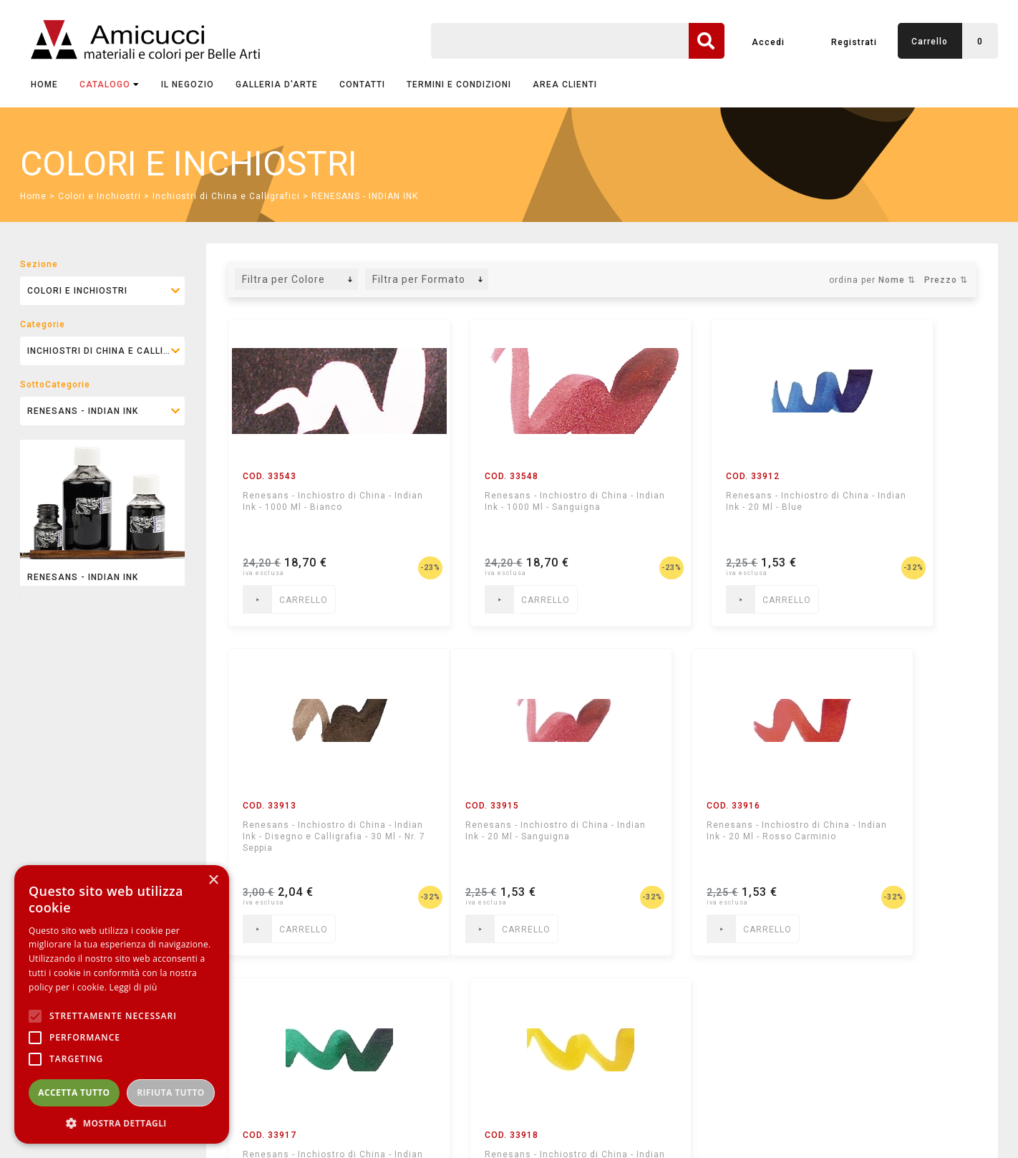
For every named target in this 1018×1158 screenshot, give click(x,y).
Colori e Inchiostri (99, 196)
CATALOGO (109, 84)
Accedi (768, 42)
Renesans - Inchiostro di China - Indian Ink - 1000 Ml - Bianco (308, 507)
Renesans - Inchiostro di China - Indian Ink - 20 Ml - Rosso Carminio (495, 836)
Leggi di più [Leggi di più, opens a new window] (133, 987)
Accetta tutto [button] (74, 1092)
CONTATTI (362, 84)
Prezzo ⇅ (946, 280)
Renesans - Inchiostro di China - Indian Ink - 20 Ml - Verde (687, 836)
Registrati (854, 42)
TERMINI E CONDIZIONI (459, 84)
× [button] (213, 880)
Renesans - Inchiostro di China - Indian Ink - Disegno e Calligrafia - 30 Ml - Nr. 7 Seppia (887, 513)
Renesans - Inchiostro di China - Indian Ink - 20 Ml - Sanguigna (302, 836)
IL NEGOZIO (187, 84)
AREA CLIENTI (565, 84)
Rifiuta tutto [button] (171, 1092)
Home (44, 84)
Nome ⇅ (897, 280)
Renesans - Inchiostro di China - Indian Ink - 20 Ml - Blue (687, 507)
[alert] (121, 1004)
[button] (122, 1122)
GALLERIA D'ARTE (277, 84)
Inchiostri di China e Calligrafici (226, 196)
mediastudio (933, 1126)
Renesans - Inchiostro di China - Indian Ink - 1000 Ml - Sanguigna (500, 507)
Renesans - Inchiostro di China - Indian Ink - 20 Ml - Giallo (879, 836)
